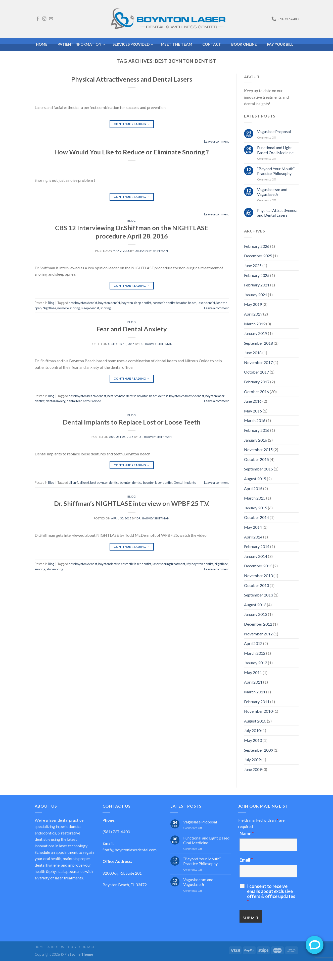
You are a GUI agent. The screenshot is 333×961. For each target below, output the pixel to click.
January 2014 (255, 556)
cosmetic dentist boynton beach (175, 303)
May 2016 (253, 410)
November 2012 (258, 633)
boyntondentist (109, 564)
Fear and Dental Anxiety (132, 329)
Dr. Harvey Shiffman (151, 250)
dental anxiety (55, 401)
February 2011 (256, 701)
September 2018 (258, 343)
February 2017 (256, 381)
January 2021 (255, 294)
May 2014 (253, 527)
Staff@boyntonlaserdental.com (130, 849)
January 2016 (255, 440)
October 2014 (256, 517)
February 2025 (256, 275)
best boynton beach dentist (87, 396)
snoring (105, 308)
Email (246, 859)
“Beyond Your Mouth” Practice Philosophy (276, 171)
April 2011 (253, 682)
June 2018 (253, 352)
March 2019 (254, 323)
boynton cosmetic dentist (186, 396)
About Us (55, 947)
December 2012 (258, 624)
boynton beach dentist (152, 396)
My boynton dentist (199, 564)
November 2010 (258, 711)
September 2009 (258, 750)
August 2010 (255, 720)
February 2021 (256, 284)
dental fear (74, 401)
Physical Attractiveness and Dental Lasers (131, 79)
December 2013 (258, 565)
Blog (131, 220)
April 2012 (253, 643)
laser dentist (206, 303)
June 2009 (253, 769)
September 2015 (258, 468)
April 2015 (253, 488)
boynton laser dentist (157, 483)
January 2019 (255, 333)
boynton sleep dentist (136, 303)
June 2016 (253, 401)
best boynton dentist (83, 303)
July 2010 (252, 730)
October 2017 (256, 372)
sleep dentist (90, 308)
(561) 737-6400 (116, 831)
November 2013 (258, 575)
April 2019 (253, 314)
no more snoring (68, 308)
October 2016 (256, 391)
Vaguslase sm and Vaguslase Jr (272, 192)
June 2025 (253, 265)
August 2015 (255, 478)
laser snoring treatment (169, 564)
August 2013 (255, 604)
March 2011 (254, 691)
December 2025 (258, 255)
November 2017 (258, 362)
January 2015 (255, 507)
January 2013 (255, 614)
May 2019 (253, 304)
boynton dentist (109, 303)
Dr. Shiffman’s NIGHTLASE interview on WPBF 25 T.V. (131, 503)
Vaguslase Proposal (274, 131)
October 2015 (256, 459)
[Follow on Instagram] (44, 19)
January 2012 (255, 662)
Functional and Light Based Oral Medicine (275, 150)
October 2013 (256, 585)
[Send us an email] (51, 19)
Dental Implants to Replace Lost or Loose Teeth (132, 422)
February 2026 (256, 246)
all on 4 (73, 483)
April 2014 (253, 536)
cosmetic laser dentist (136, 564)
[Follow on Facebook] (38, 19)
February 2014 (256, 546)
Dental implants (185, 483)
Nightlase (49, 308)
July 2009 (252, 759)
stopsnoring (54, 569)
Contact (87, 947)
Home (39, 947)
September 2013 (258, 594)
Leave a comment (216, 141)
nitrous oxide (92, 401)
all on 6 (84, 483)
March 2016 (254, 420)
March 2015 (254, 498)
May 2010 (253, 740)
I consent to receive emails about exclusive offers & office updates (271, 894)
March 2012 (254, 653)
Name (247, 833)
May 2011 (253, 672)
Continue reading (132, 124)
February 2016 (256, 430)
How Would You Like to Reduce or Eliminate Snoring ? (131, 152)
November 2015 (258, 449)
